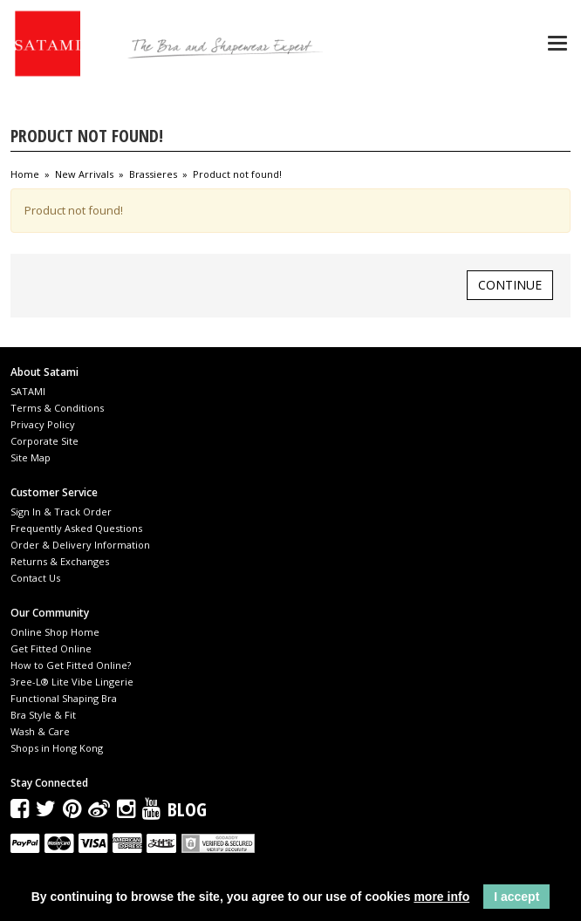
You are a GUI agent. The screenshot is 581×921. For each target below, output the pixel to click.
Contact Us (35, 577)
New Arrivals (84, 174)
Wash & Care (40, 731)
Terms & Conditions (57, 407)
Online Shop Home (54, 631)
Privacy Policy (42, 424)
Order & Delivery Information (80, 544)
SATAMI (27, 391)
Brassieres (153, 174)
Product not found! (237, 174)
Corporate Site (44, 440)
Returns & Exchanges (59, 561)
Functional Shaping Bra (63, 698)
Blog (187, 808)
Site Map (30, 457)
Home (24, 174)
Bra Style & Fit (43, 714)
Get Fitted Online (51, 648)
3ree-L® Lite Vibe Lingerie (71, 681)
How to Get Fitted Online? (70, 665)
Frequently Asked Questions (76, 528)
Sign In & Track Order (61, 511)
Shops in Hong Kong (56, 747)
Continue (510, 284)
